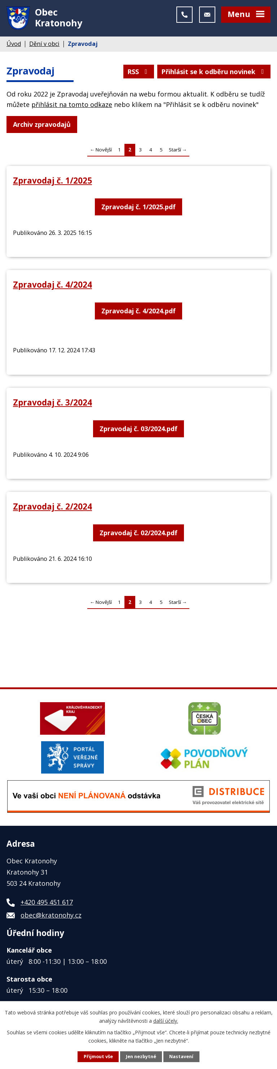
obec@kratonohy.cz (51, 915)
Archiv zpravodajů (42, 124)
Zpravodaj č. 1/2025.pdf (138, 206)
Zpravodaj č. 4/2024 (52, 284)
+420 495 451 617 (47, 902)
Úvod (13, 44)
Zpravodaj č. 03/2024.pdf (138, 428)
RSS (138, 71)
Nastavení (181, 1056)
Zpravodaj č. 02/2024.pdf (138, 532)
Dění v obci (44, 44)
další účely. (165, 1020)
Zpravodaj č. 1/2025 (52, 180)
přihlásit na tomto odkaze (71, 104)
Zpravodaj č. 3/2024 (52, 402)
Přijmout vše (98, 1056)
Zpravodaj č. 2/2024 (52, 506)
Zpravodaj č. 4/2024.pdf (138, 310)
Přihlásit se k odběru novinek (214, 71)
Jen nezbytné (141, 1056)
